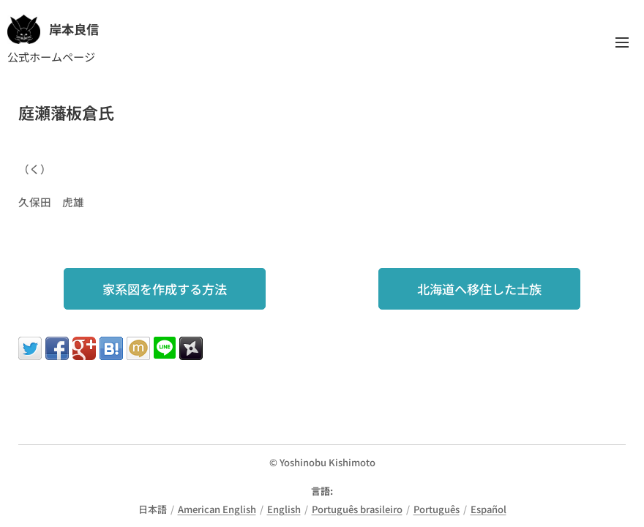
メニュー (622, 42)
